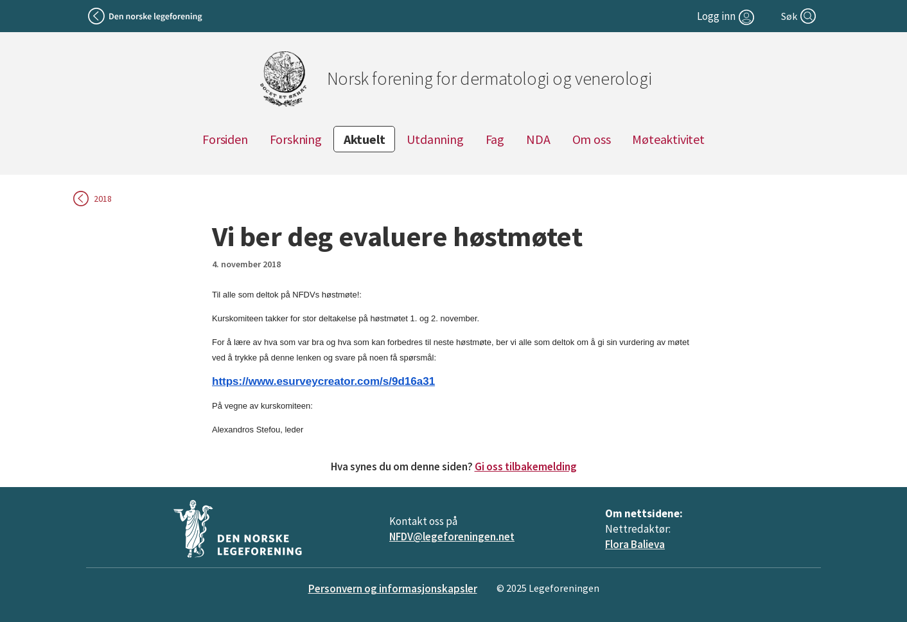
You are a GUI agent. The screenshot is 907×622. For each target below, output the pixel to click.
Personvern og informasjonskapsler (392, 589)
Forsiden (224, 139)
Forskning (296, 139)
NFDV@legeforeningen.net (452, 536)
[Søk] (799, 16)
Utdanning (435, 139)
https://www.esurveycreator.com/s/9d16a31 (323, 381)
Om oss (591, 139)
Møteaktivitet (668, 139)
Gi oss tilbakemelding (526, 466)
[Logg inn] (727, 16)
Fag (495, 139)
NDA (538, 139)
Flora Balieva (635, 544)
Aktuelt (364, 139)
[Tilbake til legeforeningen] (146, 16)
